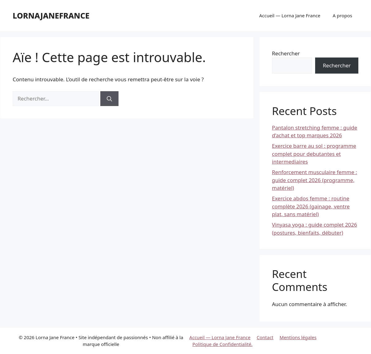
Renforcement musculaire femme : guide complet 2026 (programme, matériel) (314, 179)
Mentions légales (298, 337)
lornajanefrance (51, 15)
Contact (265, 337)
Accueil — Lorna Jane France (289, 15)
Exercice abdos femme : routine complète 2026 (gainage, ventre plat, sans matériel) (311, 206)
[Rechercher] (109, 98)
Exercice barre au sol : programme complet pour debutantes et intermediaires (314, 153)
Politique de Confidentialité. (222, 344)
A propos (342, 15)
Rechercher (286, 53)
